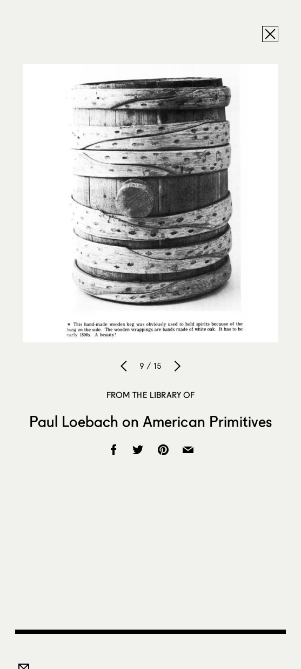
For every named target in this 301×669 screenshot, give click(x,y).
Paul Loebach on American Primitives (150, 421)
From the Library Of (150, 395)
